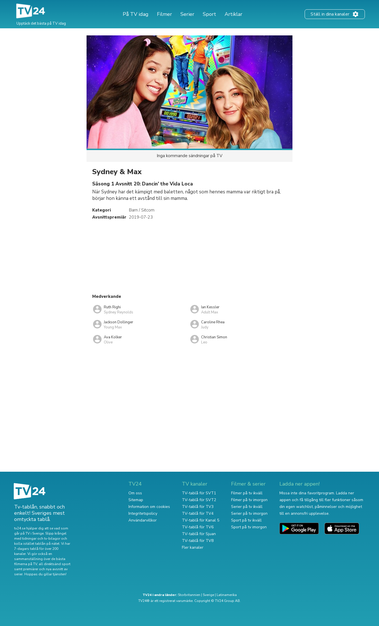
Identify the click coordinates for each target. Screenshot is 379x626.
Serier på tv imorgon (249, 513)
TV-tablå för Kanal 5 (200, 520)
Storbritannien (189, 595)
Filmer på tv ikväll (246, 493)
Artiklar (233, 14)
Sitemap (135, 500)
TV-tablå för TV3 (198, 506)
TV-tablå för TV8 (198, 540)
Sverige (208, 595)
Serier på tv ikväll (246, 506)
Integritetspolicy (142, 513)
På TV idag (135, 14)
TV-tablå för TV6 (198, 527)
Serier (187, 14)
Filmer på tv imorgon (249, 500)
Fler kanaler (192, 547)
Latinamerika (227, 595)
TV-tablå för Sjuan (199, 534)
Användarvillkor (142, 520)
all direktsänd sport (54, 564)
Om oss (135, 493)
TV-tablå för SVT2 (199, 500)
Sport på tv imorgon (249, 527)
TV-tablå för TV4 (198, 513)
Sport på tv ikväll (246, 520)
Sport (209, 14)
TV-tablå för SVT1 (199, 493)
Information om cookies (149, 506)
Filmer (164, 14)
